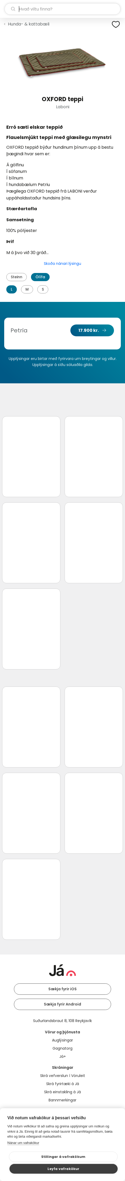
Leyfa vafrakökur (63, 1169)
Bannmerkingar (62, 1100)
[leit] (62, 8)
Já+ (62, 1056)
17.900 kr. (89, 330)
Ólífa (40, 277)
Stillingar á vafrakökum (63, 1156)
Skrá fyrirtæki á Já (62, 1083)
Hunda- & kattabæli (28, 24)
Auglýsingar (62, 1040)
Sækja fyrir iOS (62, 989)
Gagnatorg (62, 1048)
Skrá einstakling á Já (62, 1092)
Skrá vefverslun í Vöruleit (62, 1075)
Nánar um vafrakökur (23, 1143)
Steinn (16, 277)
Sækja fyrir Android (62, 1004)
